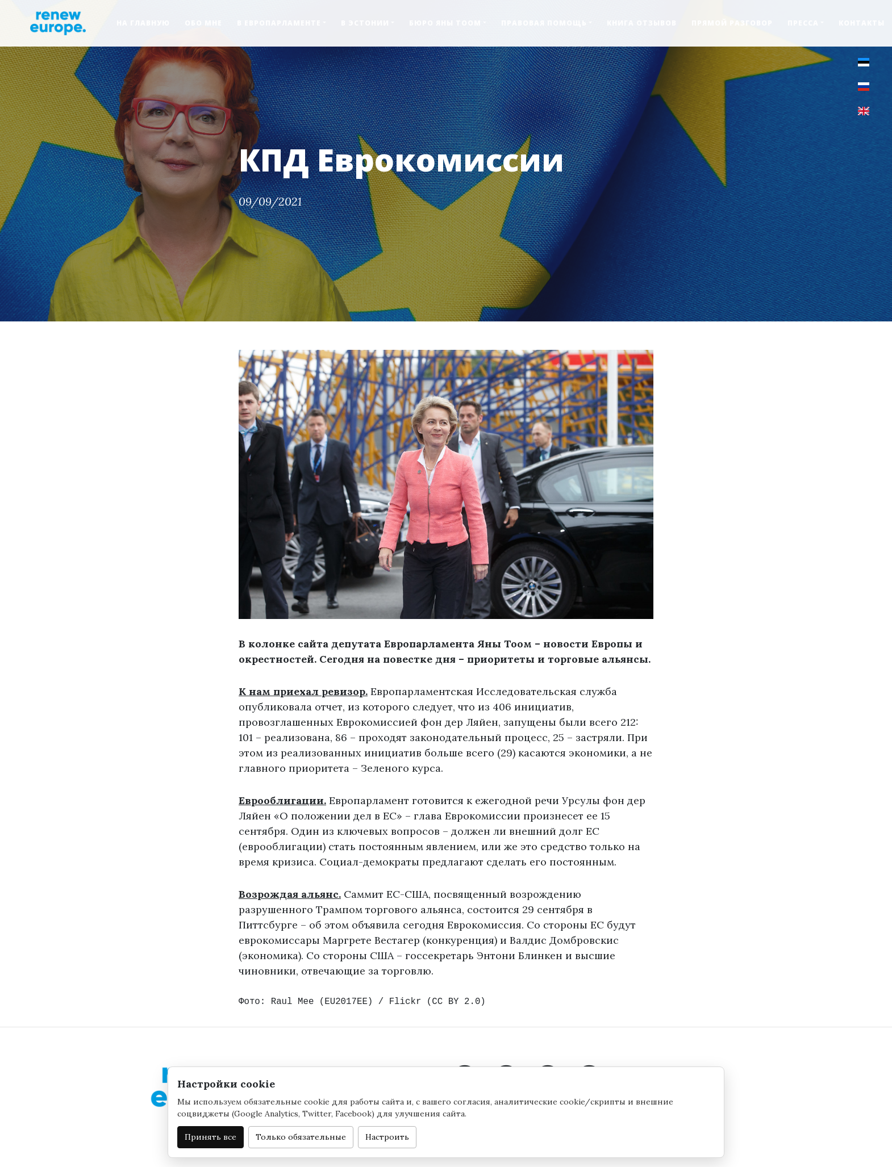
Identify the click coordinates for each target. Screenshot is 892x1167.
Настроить (387, 1137)
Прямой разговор (732, 23)
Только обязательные (301, 1137)
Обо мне (203, 23)
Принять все (210, 1137)
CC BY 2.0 (456, 1002)
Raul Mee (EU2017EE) (322, 1002)
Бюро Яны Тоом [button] (445, 23)
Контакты (862, 23)
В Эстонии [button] (365, 23)
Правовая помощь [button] (544, 23)
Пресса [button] (803, 23)
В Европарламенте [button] (279, 23)
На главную (143, 23)
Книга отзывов (642, 23)
